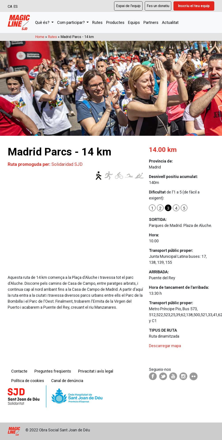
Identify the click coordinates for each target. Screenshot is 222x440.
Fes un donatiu (158, 6)
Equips (134, 22)
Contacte (19, 371)
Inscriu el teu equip (194, 6)
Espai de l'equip (128, 6)
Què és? (42, 22)
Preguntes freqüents (52, 371)
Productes (115, 22)
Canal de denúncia (67, 380)
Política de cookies (27, 380)
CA (10, 6)
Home (39, 37)
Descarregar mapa (165, 345)
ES (15, 6)
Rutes (97, 22)
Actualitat (170, 22)
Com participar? (71, 22)
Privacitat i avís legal (95, 371)
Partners (150, 22)
